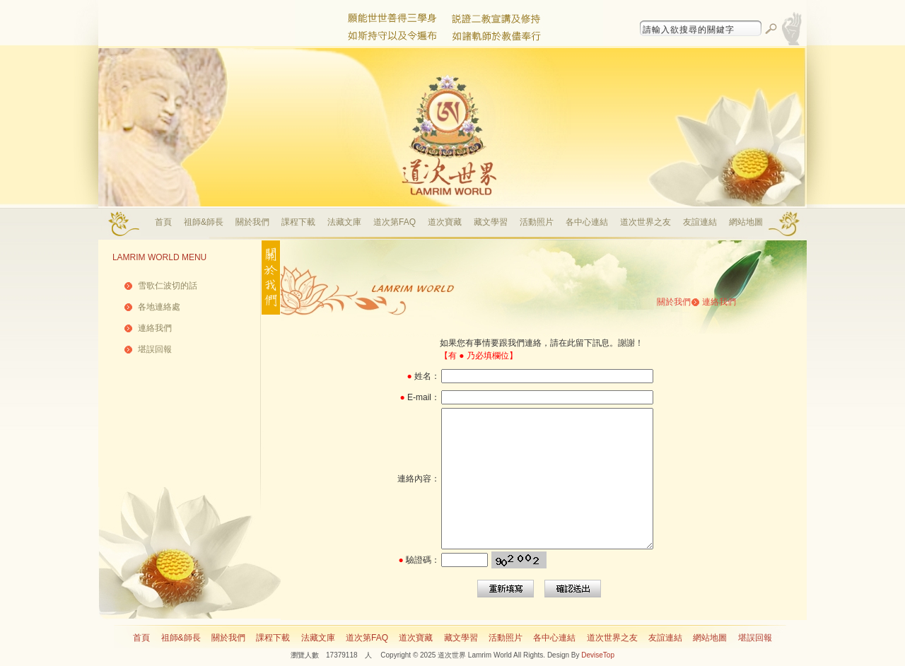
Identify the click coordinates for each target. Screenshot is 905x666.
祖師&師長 (203, 222)
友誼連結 (700, 222)
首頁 (163, 222)
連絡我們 (155, 328)
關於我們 (252, 222)
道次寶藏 (445, 222)
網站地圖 (746, 222)
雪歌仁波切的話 (167, 286)
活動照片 (537, 222)
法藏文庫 (344, 222)
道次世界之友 (645, 222)
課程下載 (298, 222)
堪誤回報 (155, 349)
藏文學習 (491, 222)
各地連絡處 (159, 307)
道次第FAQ (394, 222)
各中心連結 (587, 222)
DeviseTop (597, 655)
